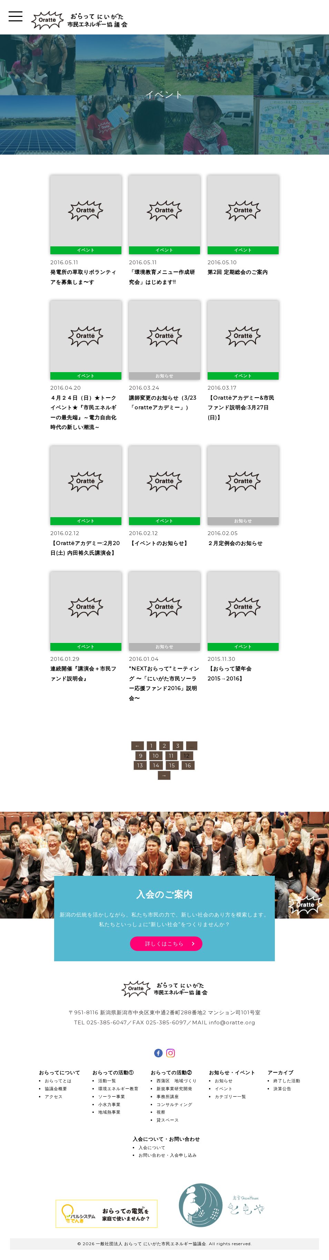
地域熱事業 (109, 1112)
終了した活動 (286, 1080)
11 (171, 755)
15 (172, 765)
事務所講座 (168, 1096)
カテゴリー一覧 (230, 1096)
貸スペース (168, 1120)
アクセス (54, 1096)
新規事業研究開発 (174, 1088)
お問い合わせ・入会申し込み (168, 1155)
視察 (161, 1112)
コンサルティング (174, 1104)
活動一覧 (107, 1080)
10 (156, 755)
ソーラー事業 (111, 1096)
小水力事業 (109, 1104)
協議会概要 (56, 1088)
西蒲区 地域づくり (177, 1080)
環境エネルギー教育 (118, 1088)
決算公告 (282, 1088)
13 (140, 765)
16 (188, 765)
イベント (224, 1088)
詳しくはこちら (164, 943)
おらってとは (58, 1080)
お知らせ (224, 1080)
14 (156, 765)
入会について (152, 1147)
